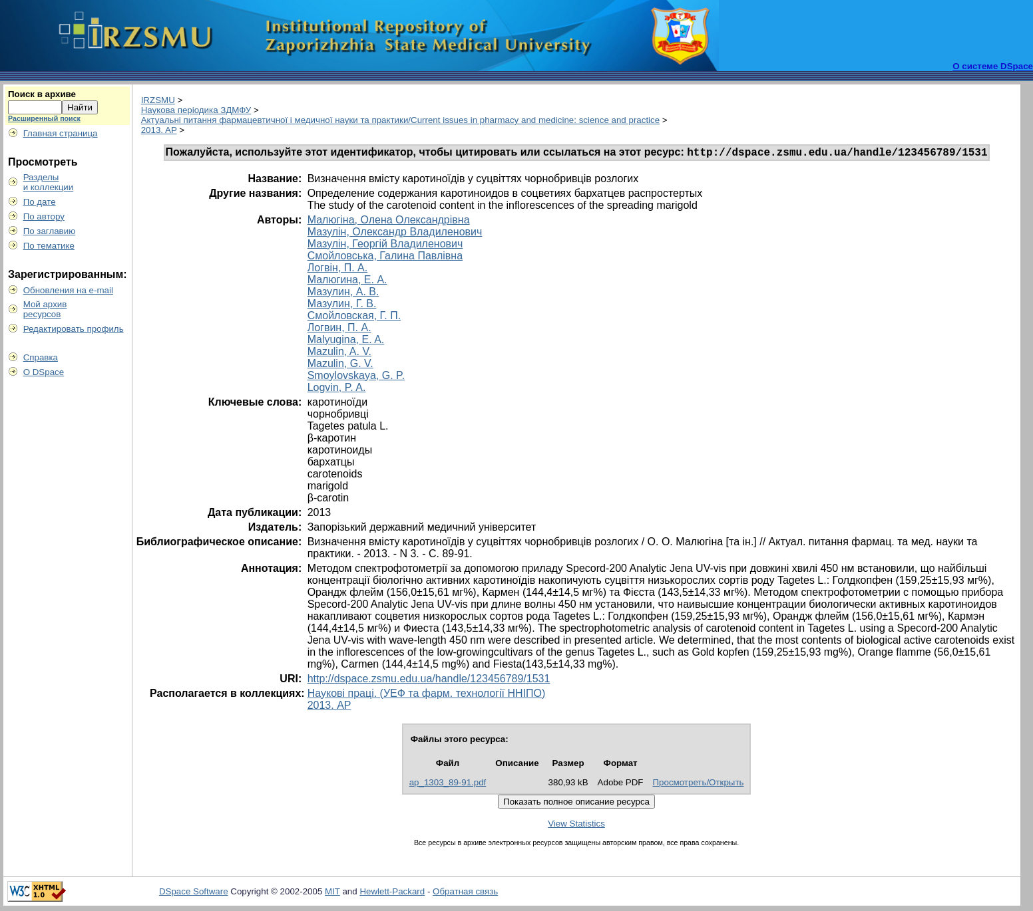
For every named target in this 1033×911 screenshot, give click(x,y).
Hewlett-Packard (392, 893)
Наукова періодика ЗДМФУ (196, 110)
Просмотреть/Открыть (698, 784)
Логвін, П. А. (338, 269)
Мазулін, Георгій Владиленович (385, 245)
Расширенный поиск (44, 118)
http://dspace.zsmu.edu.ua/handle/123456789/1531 (429, 680)
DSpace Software (193, 893)
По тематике (49, 246)
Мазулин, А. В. (343, 293)
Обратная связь (465, 893)
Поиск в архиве (42, 94)
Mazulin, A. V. (339, 353)
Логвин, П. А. (339, 329)
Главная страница (60, 133)
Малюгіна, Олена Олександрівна (389, 221)
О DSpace (44, 372)
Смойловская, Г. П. (354, 317)
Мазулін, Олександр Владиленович (395, 233)
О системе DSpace (992, 66)
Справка (40, 357)
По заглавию (49, 231)
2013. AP (159, 130)
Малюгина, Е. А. (347, 281)
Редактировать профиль (73, 329)
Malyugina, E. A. (346, 341)
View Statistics (576, 826)
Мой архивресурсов (45, 309)
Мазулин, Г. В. (342, 305)
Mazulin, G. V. (340, 365)
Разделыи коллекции (48, 182)
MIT (332, 893)
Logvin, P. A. (337, 389)
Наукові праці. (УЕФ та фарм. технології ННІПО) (427, 695)
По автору (44, 216)
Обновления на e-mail (68, 290)
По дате (39, 202)
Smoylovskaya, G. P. (356, 377)
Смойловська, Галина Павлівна (385, 257)
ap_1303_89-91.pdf (448, 784)
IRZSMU (158, 100)
